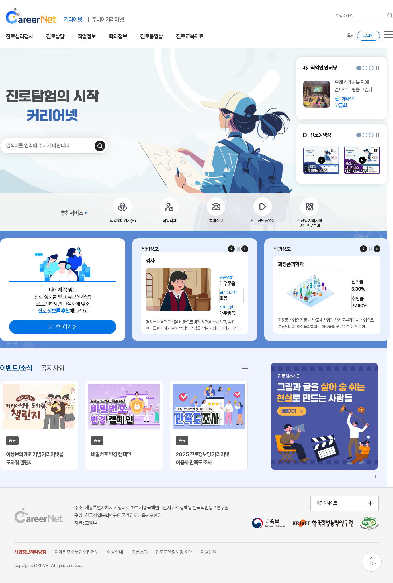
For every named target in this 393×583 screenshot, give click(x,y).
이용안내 (115, 552)
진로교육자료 (189, 36)
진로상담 (55, 36)
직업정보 (86, 36)
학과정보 (118, 36)
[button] (358, 68)
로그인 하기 (60, 326)
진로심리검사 (19, 36)
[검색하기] (100, 146)
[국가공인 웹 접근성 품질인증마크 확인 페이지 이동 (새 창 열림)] (369, 523)
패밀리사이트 (326, 503)
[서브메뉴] (388, 34)
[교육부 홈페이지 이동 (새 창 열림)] (269, 523)
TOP (371, 563)
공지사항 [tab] (53, 368)
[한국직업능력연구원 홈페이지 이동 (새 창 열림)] (323, 523)
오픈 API (139, 552)
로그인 (368, 35)
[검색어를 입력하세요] (360, 16)
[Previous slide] (231, 248)
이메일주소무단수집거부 (77, 552)
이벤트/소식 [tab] (16, 368)
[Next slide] (244, 248)
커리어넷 (73, 19)
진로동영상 (151, 36)
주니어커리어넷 (108, 19)
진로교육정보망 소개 (173, 552)
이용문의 (209, 552)
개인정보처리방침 (30, 552)
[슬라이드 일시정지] (377, 68)
